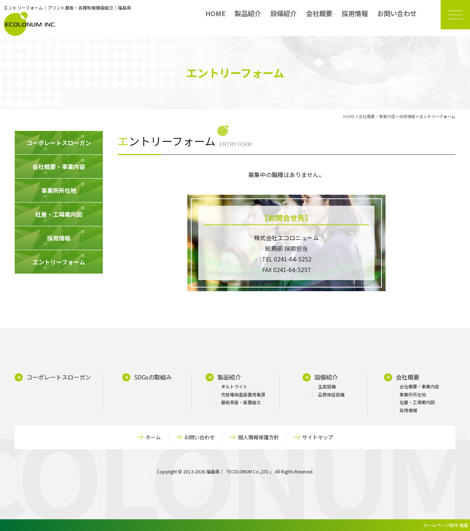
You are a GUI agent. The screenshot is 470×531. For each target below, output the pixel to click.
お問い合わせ (397, 13)
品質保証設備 (331, 394)
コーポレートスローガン (58, 377)
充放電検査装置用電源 (243, 394)
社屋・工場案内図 (417, 402)
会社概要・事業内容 (419, 386)
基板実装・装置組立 (241, 402)
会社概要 (319, 13)
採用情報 (354, 13)
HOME (215, 13)
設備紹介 (283, 13)
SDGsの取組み (153, 377)
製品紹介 (248, 13)
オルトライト (234, 386)
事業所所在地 (413, 394)
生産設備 (327, 386)
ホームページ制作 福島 (445, 525)
